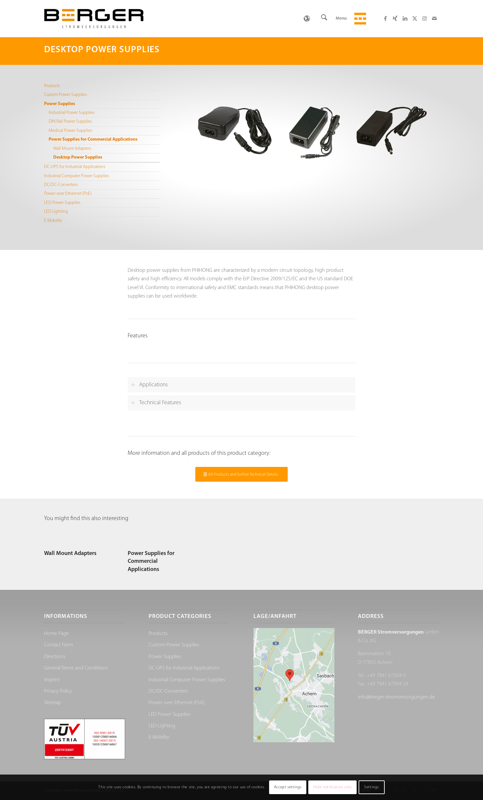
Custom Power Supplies (65, 94)
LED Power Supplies (62, 202)
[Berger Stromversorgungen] (93, 18)
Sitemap (52, 702)
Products (52, 86)
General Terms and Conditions (76, 668)
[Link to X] (415, 18)
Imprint (51, 680)
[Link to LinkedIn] (405, 18)
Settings (371, 787)
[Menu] (359, 18)
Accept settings (287, 787)
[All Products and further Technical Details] (241, 474)
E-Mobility (159, 737)
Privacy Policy (58, 691)
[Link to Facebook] (385, 18)
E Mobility (53, 220)
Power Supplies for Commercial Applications (93, 139)
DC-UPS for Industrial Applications (74, 166)
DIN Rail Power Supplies (70, 121)
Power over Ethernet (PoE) (68, 193)
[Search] (324, 18)
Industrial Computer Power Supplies (76, 176)
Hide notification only (332, 787)
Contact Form (58, 645)
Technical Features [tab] (156, 403)
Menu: (341, 18)
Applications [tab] (149, 385)
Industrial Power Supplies (71, 112)
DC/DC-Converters (61, 184)
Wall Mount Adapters (72, 148)
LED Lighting (56, 211)
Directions (54, 656)
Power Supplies (59, 103)
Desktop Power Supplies (77, 157)
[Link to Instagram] (424, 18)
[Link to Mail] (434, 18)
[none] (307, 18)
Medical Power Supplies (70, 130)
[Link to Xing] (395, 18)
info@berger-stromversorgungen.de (396, 697)
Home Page (56, 633)
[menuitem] (324, 18)
